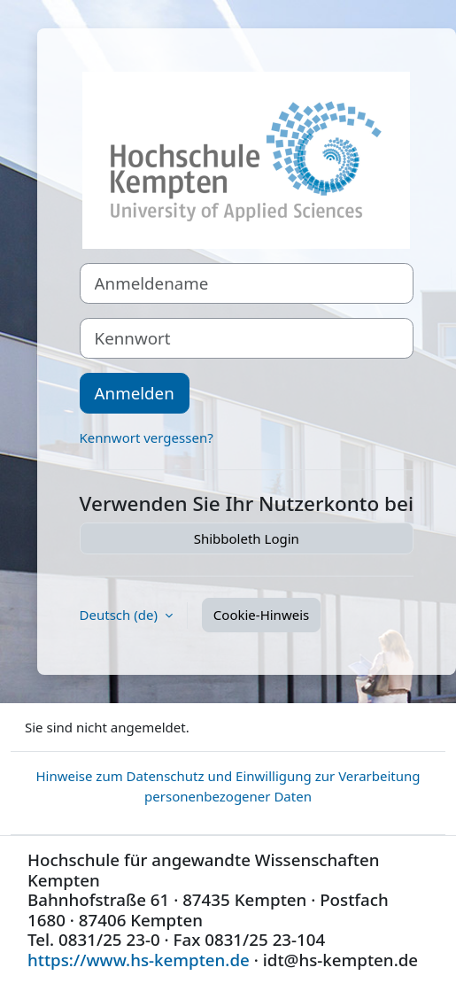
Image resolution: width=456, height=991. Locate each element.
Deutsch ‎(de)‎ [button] (120, 614)
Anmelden (134, 393)
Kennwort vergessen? (146, 437)
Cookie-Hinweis (261, 614)
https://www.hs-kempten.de (138, 959)
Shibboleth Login (246, 538)
